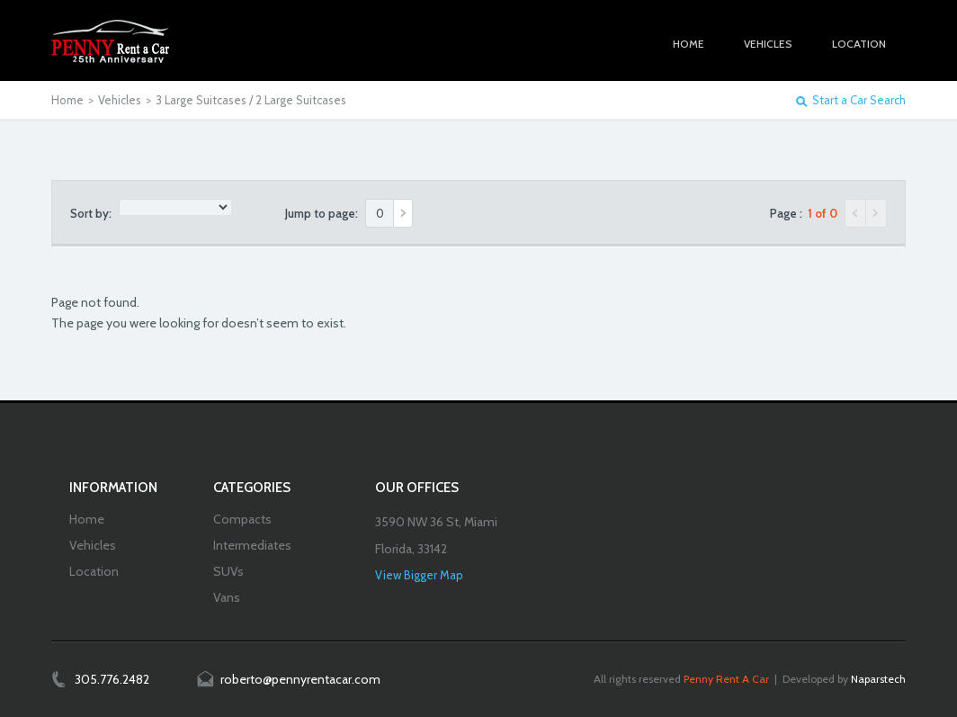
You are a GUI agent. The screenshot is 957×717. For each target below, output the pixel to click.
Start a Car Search (859, 100)
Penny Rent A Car (726, 679)
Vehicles (119, 100)
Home (67, 100)
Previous (855, 213)
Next (876, 213)
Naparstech (878, 679)
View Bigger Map (419, 575)
